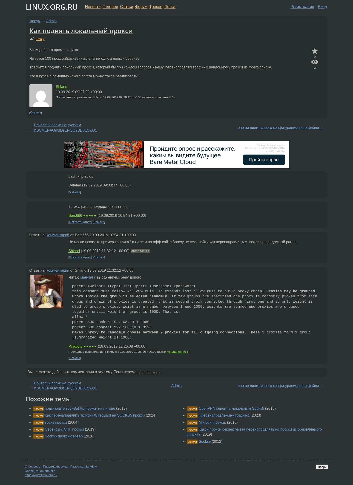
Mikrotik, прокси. (212, 422)
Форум (141, 6)
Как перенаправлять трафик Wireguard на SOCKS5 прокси (95, 415)
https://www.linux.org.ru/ (41, 475)
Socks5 (205, 441)
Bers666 (75, 215)
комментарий (57, 235)
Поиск (169, 6)
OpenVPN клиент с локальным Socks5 (231, 408)
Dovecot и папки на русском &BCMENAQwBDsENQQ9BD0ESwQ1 (65, 127)
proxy (39, 39)
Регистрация (302, 6)
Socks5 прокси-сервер (64, 436)
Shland (61, 87)
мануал (86, 277)
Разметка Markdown (84, 466)
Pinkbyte (76, 346)
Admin (51, 21)
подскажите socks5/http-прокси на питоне (80, 408)
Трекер (155, 6)
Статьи (126, 6)
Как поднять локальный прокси (81, 30)
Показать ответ (80, 222)
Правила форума (55, 466)
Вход (322, 6)
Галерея (110, 6)
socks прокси (56, 422)
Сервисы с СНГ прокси (64, 429)
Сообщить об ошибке (40, 471)
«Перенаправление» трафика (224, 415)
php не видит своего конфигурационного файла (278, 128)
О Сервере (32, 466)
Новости (93, 6)
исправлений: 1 (177, 351)
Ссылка (35, 112)
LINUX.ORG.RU (52, 7)
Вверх (322, 467)
